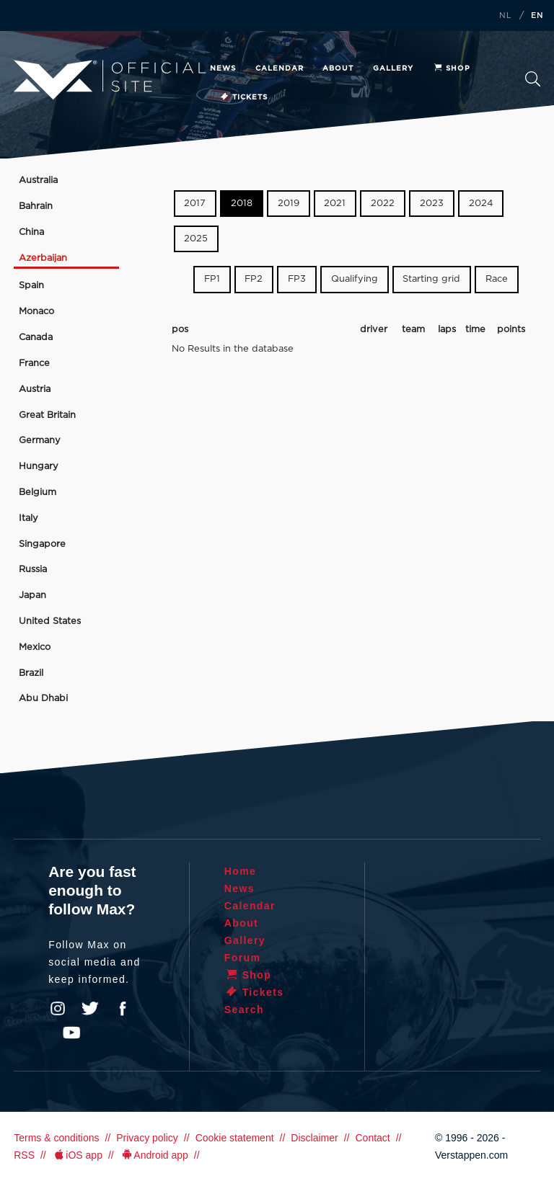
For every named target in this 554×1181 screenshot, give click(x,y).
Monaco (36, 311)
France (34, 363)
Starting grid (431, 279)
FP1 (212, 279)
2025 (196, 239)
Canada (36, 337)
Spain (31, 285)
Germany (40, 440)
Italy (28, 518)
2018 (241, 203)
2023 (432, 203)
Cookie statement (234, 1138)
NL (505, 15)
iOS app (77, 1155)
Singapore (42, 544)
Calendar (279, 68)
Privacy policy (147, 1138)
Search (532, 78)
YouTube (71, 1032)
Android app (154, 1155)
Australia (38, 180)
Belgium (37, 492)
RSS (24, 1155)
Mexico (34, 647)
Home (240, 871)
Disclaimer (314, 1138)
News (223, 68)
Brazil (31, 673)
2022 (383, 203)
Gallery (393, 68)
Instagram (57, 1008)
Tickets (243, 97)
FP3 (297, 279)
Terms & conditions (56, 1138)
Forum (242, 957)
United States (50, 621)
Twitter (90, 1008)
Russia (33, 569)
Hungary (38, 466)
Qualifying (354, 279)
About (337, 68)
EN (537, 15)
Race (496, 279)
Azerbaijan (43, 258)
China (31, 232)
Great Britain (47, 415)
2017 (195, 203)
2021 (335, 203)
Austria (34, 389)
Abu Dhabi (43, 698)
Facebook (122, 1008)
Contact (372, 1138)
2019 (288, 203)
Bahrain (36, 206)
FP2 (254, 279)
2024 (481, 203)
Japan (32, 595)
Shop (451, 68)
